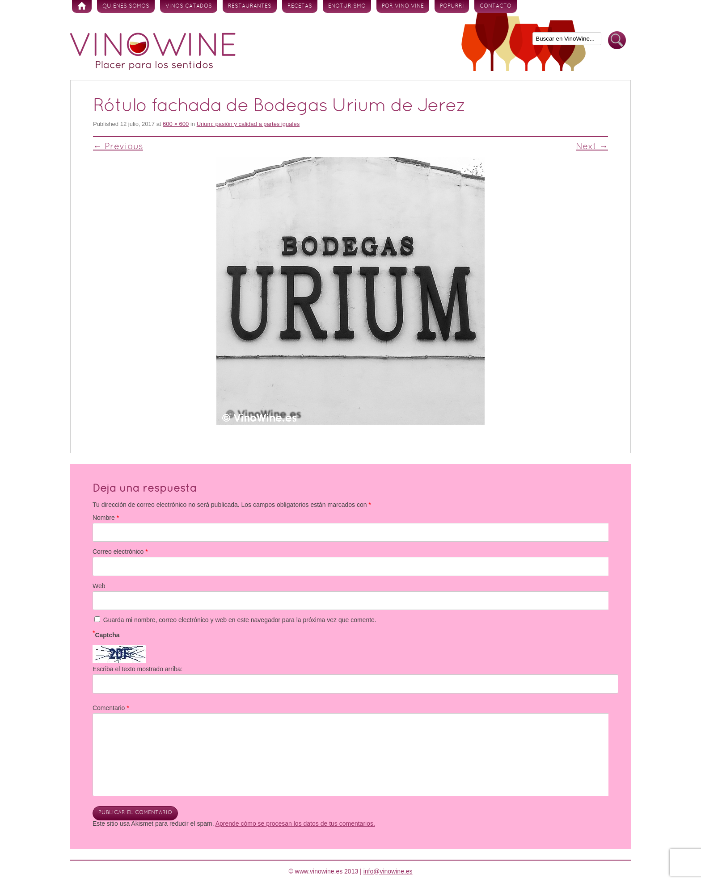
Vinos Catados (188, 6)
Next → (592, 147)
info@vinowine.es (388, 871)
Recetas (299, 6)
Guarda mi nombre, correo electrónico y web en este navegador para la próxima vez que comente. (239, 619)
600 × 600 (176, 124)
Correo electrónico (120, 551)
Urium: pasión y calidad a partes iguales (248, 124)
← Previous (118, 147)
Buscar (617, 40)
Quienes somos (125, 6)
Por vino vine (403, 6)
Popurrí (452, 6)
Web (99, 585)
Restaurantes (249, 6)
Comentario (111, 707)
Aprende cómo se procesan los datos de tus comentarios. (295, 823)
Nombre (106, 517)
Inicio (81, 6)
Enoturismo (347, 6)
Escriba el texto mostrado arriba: (138, 669)
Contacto (495, 6)
